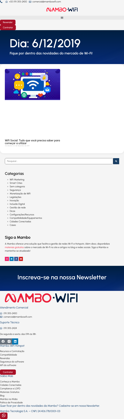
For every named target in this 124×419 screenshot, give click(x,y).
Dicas (12, 211)
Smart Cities (16, 183)
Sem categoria (17, 186)
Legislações (15, 197)
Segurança (15, 190)
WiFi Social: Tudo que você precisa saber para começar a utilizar (32, 142)
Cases (13, 225)
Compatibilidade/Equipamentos (26, 218)
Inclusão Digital (17, 204)
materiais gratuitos (14, 247)
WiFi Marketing (17, 179)
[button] (62, 18)
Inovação (14, 200)
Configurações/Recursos (22, 214)
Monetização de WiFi (20, 193)
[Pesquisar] (116, 161)
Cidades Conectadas (20, 221)
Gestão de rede (18, 207)
